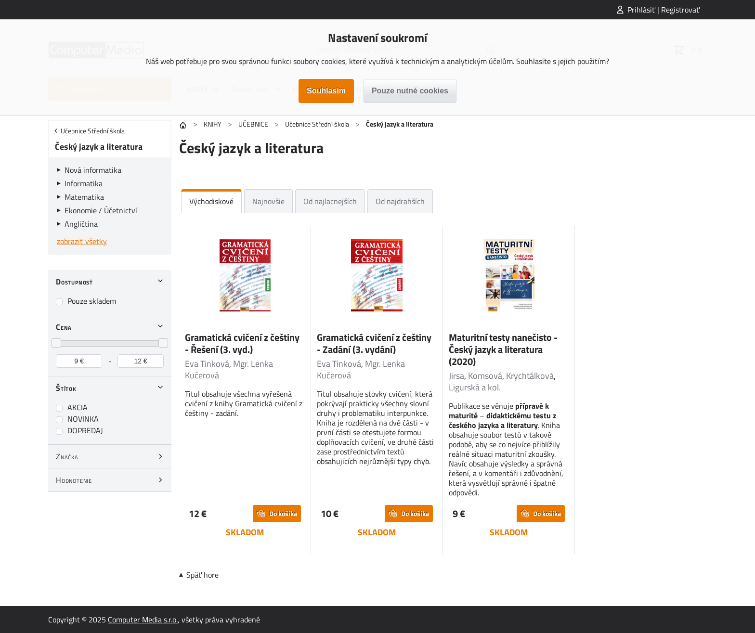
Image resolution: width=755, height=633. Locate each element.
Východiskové (211, 201)
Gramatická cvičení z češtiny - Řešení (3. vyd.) (242, 343)
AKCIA (77, 407)
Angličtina (81, 224)
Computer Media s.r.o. (143, 619)
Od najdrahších (400, 201)
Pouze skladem (91, 301)
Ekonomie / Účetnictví (101, 210)
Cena (64, 327)
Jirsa (456, 375)
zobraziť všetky (82, 241)
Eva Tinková (207, 363)
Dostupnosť (74, 281)
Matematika (84, 197)
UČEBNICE (253, 124)
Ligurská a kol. (475, 387)
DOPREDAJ (85, 430)
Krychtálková (530, 375)
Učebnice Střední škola (317, 124)
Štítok (66, 388)
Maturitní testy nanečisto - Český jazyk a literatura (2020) (503, 349)
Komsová (485, 375)
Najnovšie (268, 201)
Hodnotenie (74, 480)
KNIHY (212, 124)
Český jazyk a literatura (99, 146)
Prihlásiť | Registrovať (663, 9)
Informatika (84, 183)
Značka (67, 456)
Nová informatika (93, 170)
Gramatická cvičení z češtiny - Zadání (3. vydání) (374, 343)
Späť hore (202, 575)
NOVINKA (83, 419)
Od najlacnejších (330, 201)
